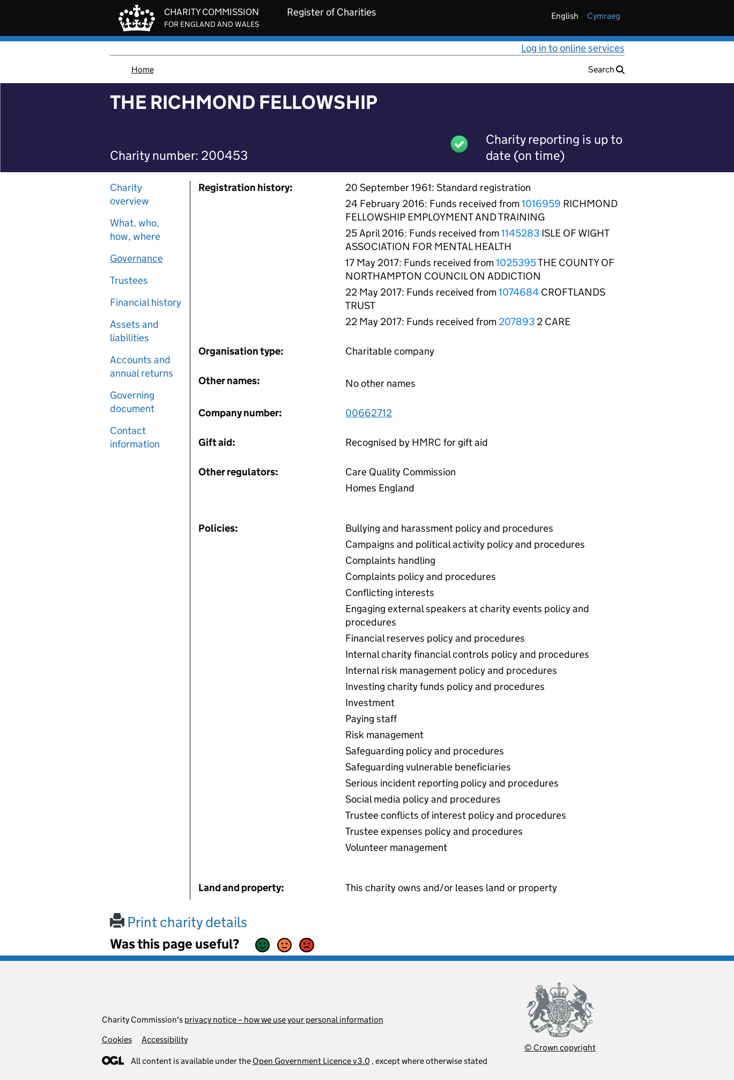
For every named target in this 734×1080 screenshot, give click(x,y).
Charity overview (129, 194)
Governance (136, 258)
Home (142, 69)
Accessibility (165, 1039)
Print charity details (178, 922)
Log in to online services (573, 48)
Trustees (129, 280)
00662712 (368, 413)
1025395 (516, 262)
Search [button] (606, 69)
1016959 (541, 203)
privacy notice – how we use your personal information (283, 1020)
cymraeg (603, 16)
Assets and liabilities (134, 331)
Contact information (135, 437)
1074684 (519, 292)
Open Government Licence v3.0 (311, 1061)
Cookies (117, 1039)
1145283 (520, 233)
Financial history (145, 302)
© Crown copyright (560, 1047)
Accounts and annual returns (141, 366)
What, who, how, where (135, 230)
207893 (517, 321)
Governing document (132, 402)
